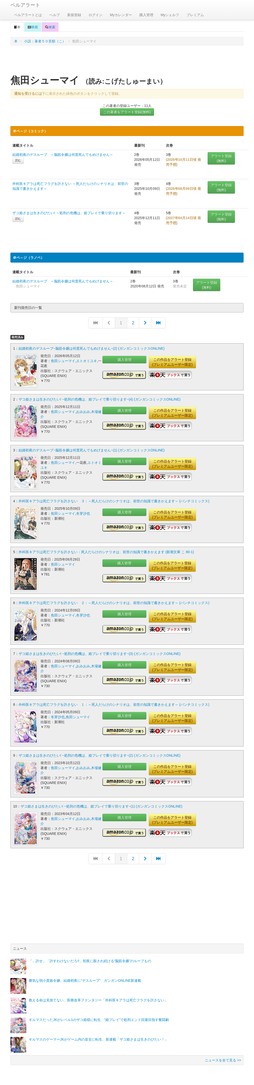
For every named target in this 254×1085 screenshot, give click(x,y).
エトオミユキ (86, 361)
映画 (33, 27)
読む (18, 160)
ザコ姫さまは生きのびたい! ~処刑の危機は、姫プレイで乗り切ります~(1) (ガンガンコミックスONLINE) (102, 806)
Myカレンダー (121, 15)
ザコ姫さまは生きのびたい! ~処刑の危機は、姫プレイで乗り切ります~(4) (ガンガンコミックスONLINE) (100, 399)
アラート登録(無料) (221, 158)
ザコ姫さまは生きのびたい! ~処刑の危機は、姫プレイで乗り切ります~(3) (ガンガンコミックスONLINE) (100, 654)
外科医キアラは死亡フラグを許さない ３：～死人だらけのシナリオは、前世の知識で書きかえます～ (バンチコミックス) (114, 501)
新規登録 (74, 15)
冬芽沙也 (83, 513)
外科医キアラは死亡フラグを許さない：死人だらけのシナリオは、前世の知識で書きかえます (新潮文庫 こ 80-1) (106, 552)
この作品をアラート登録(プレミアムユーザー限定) (172, 362)
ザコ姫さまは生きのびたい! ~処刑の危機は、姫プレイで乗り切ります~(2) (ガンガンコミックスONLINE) (100, 755)
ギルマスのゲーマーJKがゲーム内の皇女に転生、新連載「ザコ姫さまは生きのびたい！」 (98, 1039)
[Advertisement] (127, 62)
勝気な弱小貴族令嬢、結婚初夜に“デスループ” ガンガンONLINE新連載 (85, 981)
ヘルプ (54, 15)
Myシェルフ (170, 15)
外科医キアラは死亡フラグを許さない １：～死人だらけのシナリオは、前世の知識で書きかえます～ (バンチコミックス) (114, 705)
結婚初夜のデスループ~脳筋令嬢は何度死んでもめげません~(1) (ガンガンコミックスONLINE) (92, 450)
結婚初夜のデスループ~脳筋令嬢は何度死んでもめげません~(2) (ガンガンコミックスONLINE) (92, 348)
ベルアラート (25, 5)
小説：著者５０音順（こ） (45, 41)
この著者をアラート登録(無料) (127, 112)
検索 (50, 27)
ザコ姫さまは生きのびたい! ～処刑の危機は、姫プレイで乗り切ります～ (69, 213)
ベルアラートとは (28, 15)
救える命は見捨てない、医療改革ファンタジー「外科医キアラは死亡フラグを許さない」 (98, 1000)
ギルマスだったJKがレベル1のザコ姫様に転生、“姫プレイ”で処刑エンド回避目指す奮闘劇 (99, 1020)
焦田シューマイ (63, 361)
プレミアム (195, 15)
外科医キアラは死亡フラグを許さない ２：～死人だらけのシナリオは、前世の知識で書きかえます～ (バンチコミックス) (114, 603)
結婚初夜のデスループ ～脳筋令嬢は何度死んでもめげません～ (62, 155)
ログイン (95, 15)
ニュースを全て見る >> (223, 1060)
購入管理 (146, 15)
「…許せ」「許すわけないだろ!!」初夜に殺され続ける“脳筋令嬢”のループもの (90, 961)
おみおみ (83, 412)
